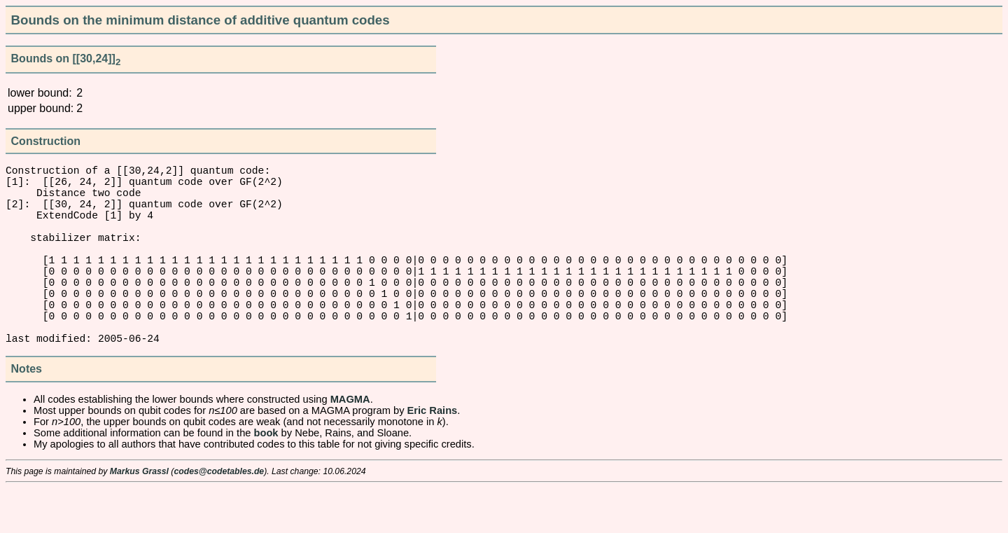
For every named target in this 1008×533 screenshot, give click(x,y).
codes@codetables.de (219, 516)
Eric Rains (432, 455)
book (266, 477)
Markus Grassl (139, 516)
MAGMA (350, 444)
